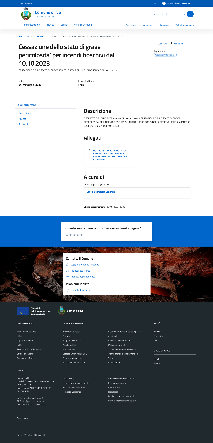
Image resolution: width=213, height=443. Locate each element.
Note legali (113, 391)
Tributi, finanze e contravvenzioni (123, 353)
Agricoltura (131, 25)
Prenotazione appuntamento (76, 383)
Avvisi (156, 340)
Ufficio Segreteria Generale (101, 192)
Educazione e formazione (74, 362)
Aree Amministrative (26, 331)
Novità (50, 25)
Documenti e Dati (25, 358)
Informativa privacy (117, 383)
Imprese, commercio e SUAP (121, 340)
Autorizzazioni (69, 349)
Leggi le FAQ (68, 378)
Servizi (64, 25)
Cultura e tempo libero (73, 358)
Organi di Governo (25, 340)
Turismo (111, 358)
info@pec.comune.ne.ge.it (33, 401)
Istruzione (164, 25)
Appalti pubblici (69, 345)
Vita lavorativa (114, 362)
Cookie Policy (114, 387)
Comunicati (159, 336)
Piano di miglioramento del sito (122, 400)
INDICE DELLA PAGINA (46, 105)
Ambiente (67, 336)
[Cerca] (190, 14)
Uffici (19, 336)
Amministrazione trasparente (121, 378)
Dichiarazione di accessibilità (121, 396)
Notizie (157, 331)
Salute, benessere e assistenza (122, 349)
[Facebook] (165, 13)
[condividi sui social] (161, 43)
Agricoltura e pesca (71, 331)
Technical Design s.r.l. (35, 435)
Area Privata (22, 418)
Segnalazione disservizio (74, 387)
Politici (20, 345)
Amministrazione (31, 25)
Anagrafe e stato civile (73, 340)
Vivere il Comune (83, 25)
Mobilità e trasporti (117, 345)
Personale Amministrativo (29, 349)
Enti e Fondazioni (25, 353)
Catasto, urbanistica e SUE (75, 353)
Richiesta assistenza (72, 391)
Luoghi (157, 359)
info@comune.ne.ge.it (33, 398)
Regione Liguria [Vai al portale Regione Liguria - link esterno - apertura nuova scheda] (25, 3)
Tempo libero (148, 25)
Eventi (157, 363)
